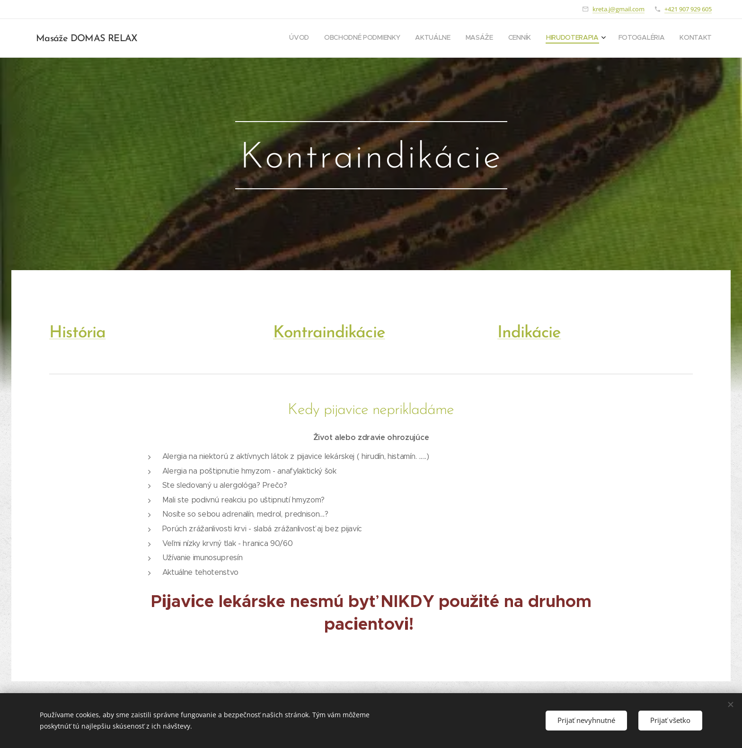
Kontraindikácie (329, 333)
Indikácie (529, 333)
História (77, 333)
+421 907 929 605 (688, 9)
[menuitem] (604, 38)
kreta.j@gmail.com (618, 9)
